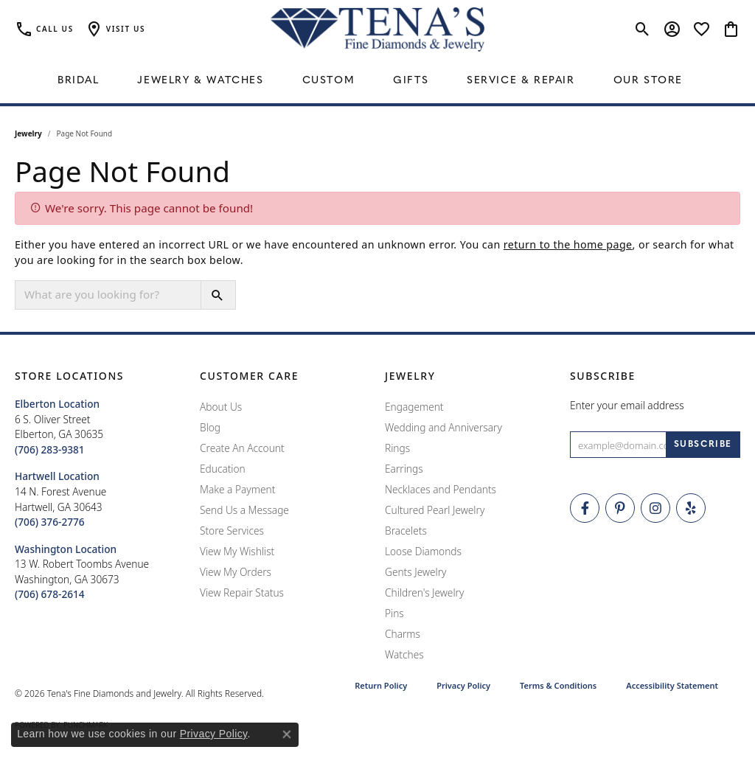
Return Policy (381, 685)
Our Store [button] (648, 80)
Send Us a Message (244, 510)
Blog (210, 427)
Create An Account (242, 448)
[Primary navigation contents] (377, 81)
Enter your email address (627, 405)
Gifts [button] (410, 80)
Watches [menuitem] (404, 654)
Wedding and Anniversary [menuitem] (443, 427)
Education (223, 469)
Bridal (79, 80)
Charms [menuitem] (402, 634)
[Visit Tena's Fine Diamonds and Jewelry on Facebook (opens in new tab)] (584, 508)
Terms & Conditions (558, 685)
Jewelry (28, 133)
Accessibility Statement (672, 685)
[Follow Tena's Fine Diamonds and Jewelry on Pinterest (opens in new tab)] (620, 508)
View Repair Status (242, 592)
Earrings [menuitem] (404, 469)
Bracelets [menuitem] (406, 531)
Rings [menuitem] (397, 448)
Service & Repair (521, 80)
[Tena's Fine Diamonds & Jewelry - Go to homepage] (377, 29)
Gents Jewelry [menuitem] (415, 572)
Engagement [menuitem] (414, 407)
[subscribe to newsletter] (703, 444)
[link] (44, 29)
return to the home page (568, 244)
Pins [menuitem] (394, 613)
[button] (115, 29)
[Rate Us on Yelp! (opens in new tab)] (691, 508)
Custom (328, 80)
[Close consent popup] (286, 734)
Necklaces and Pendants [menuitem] (440, 489)
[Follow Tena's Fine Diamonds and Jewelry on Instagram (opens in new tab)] (655, 508)
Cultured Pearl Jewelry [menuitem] (434, 510)
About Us (221, 407)
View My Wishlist (237, 551)
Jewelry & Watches (200, 80)
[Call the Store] (50, 449)
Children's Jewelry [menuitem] (424, 592)
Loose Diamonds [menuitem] (423, 551)
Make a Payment (237, 489)
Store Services (232, 531)
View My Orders (235, 572)
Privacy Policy (463, 685)
